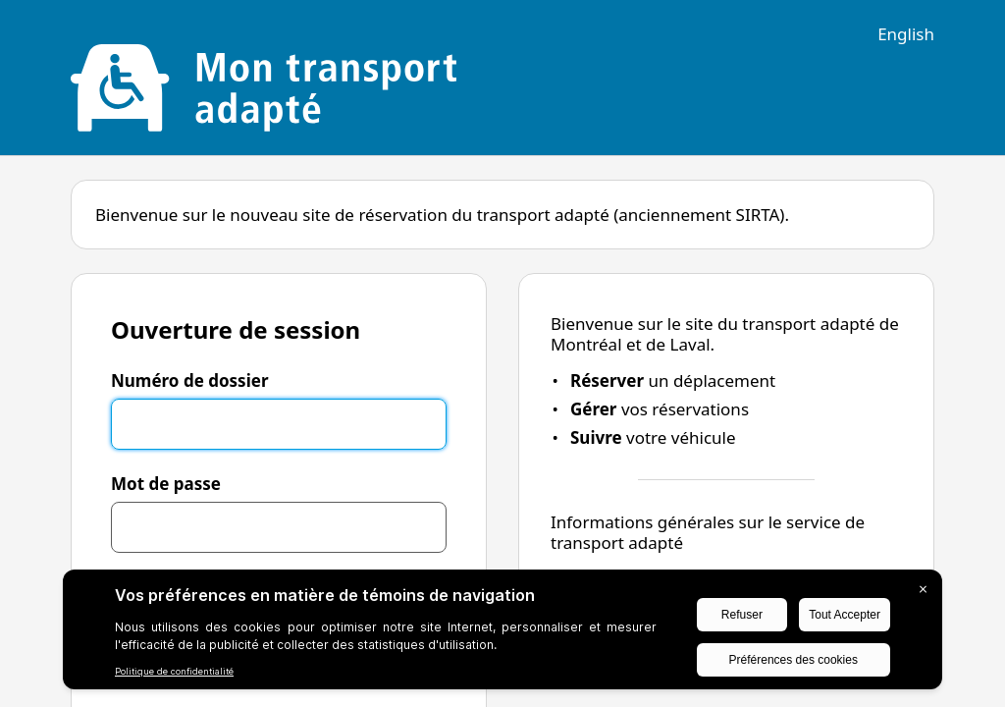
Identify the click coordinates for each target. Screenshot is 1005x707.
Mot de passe (166, 483)
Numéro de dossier (189, 380)
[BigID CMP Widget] (502, 634)
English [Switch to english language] (905, 34)
